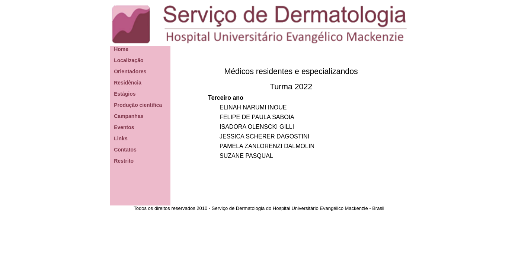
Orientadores (130, 71)
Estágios (124, 94)
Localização (128, 60)
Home (121, 49)
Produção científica (138, 105)
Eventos (124, 127)
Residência (127, 83)
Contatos (125, 150)
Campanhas (128, 116)
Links (121, 138)
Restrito (124, 161)
